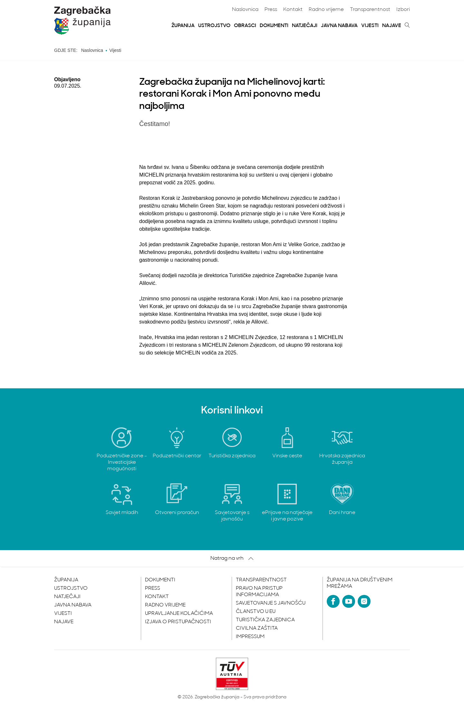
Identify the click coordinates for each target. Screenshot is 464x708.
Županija (183, 25)
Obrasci (245, 25)
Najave (391, 25)
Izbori (403, 9)
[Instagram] (364, 601)
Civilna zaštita (257, 628)
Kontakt (293, 9)
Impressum (250, 636)
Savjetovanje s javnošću (270, 603)
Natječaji (304, 25)
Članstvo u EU (256, 611)
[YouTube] (348, 601)
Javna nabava (339, 25)
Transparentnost (370, 9)
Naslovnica (245, 9)
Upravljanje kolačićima (179, 613)
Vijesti (370, 25)
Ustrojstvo (214, 25)
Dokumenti (274, 25)
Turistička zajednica (265, 620)
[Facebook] (333, 601)
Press (271, 9)
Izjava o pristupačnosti (178, 622)
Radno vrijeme (326, 9)
